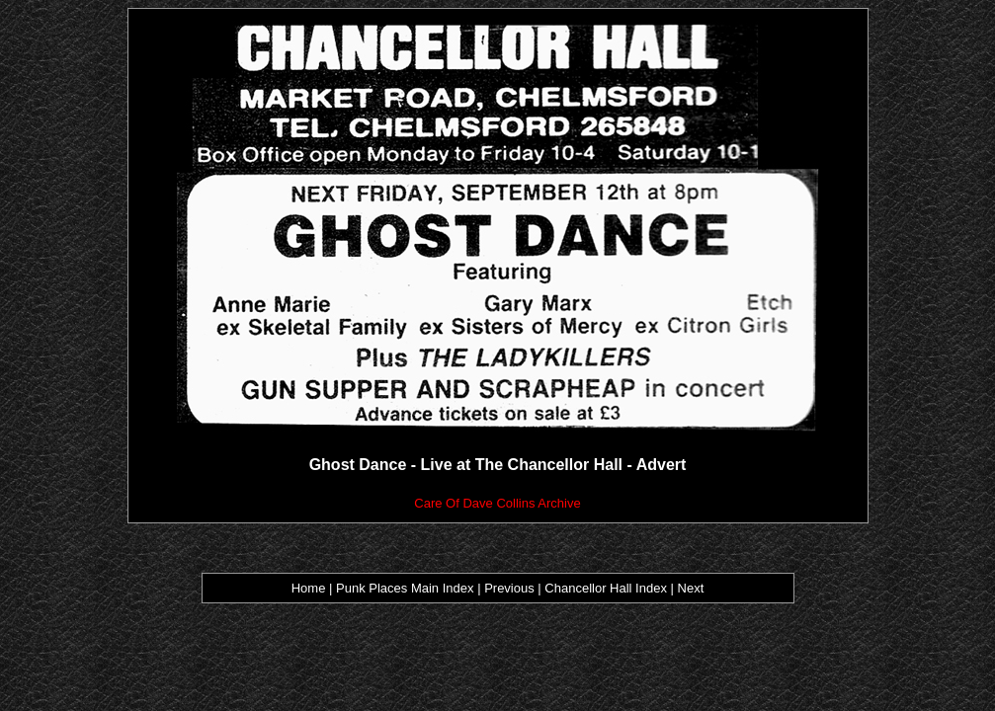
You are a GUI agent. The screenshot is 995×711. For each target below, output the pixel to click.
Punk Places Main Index (404, 588)
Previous (511, 588)
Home (308, 588)
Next (691, 588)
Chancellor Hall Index (605, 588)
